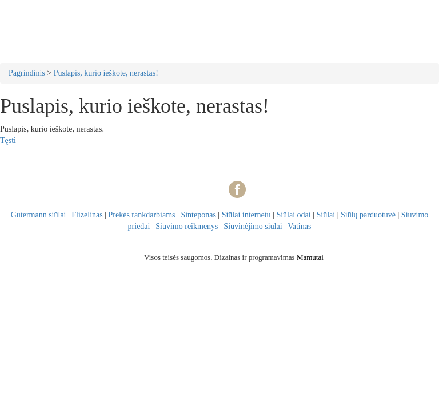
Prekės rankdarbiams (142, 215)
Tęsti (8, 140)
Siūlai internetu (246, 215)
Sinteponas (198, 215)
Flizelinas (86, 215)
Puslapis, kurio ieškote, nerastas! (106, 73)
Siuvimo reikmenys (186, 226)
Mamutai (310, 257)
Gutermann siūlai (38, 215)
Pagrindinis (27, 73)
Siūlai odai (293, 215)
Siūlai (326, 215)
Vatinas (299, 226)
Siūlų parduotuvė (368, 215)
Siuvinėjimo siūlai (253, 226)
